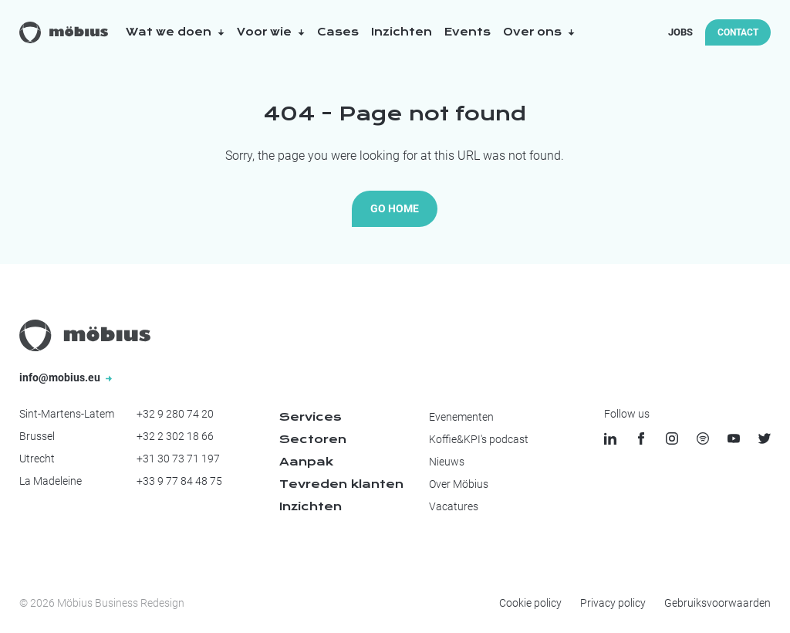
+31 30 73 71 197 (178, 458)
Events (467, 31)
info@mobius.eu (65, 377)
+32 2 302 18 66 (175, 436)
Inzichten (401, 31)
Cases (338, 31)
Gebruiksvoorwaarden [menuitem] (717, 603)
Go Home (394, 208)
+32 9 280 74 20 (175, 414)
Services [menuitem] (310, 417)
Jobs (680, 32)
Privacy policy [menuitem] (613, 603)
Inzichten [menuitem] (310, 506)
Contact (737, 32)
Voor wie (271, 31)
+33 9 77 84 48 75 (179, 481)
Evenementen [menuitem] (461, 417)
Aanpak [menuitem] (306, 462)
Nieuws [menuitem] (446, 461)
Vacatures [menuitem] (453, 506)
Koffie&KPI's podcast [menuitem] (478, 439)
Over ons (539, 31)
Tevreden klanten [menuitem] (341, 484)
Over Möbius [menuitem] (458, 484)
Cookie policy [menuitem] (530, 603)
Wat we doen (175, 31)
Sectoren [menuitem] (312, 439)
